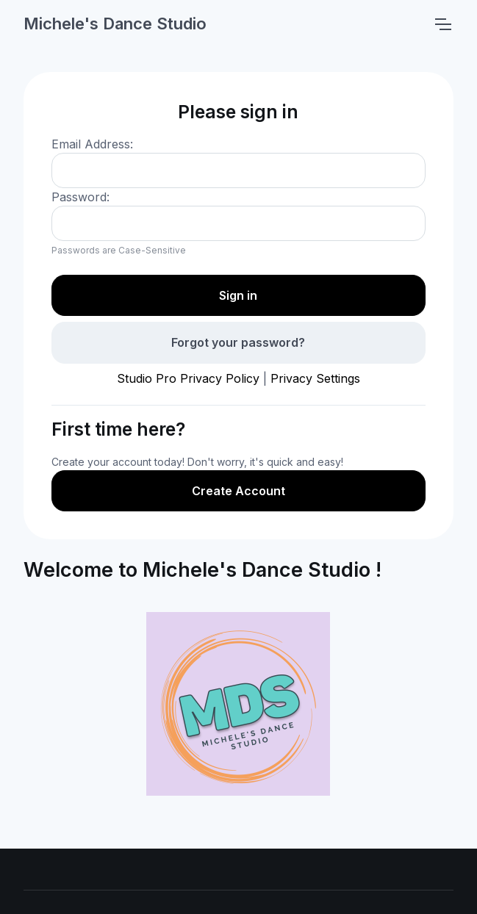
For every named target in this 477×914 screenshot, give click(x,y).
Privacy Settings (315, 378)
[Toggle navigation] (442, 24)
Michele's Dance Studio (115, 23)
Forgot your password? (238, 342)
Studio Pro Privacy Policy (188, 378)
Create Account (238, 490)
